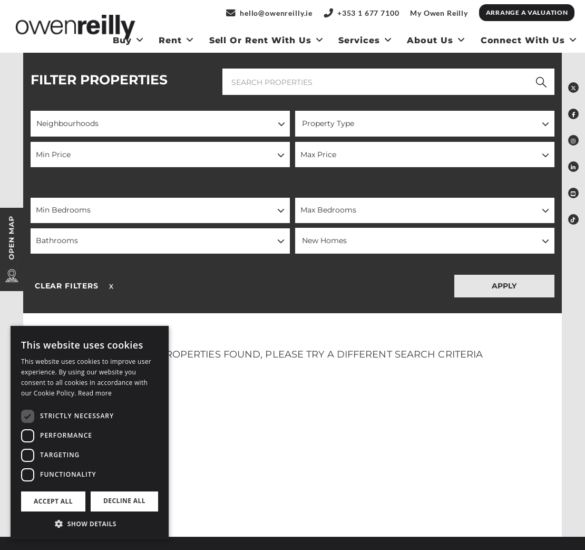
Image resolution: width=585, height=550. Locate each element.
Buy (122, 40)
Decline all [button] (124, 500)
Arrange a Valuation (527, 12)
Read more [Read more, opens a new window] (95, 393)
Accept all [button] (53, 501)
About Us (430, 40)
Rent (170, 40)
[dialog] (90, 432)
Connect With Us (523, 40)
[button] (160, 124)
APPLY (504, 286)
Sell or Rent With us (260, 40)
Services (359, 40)
